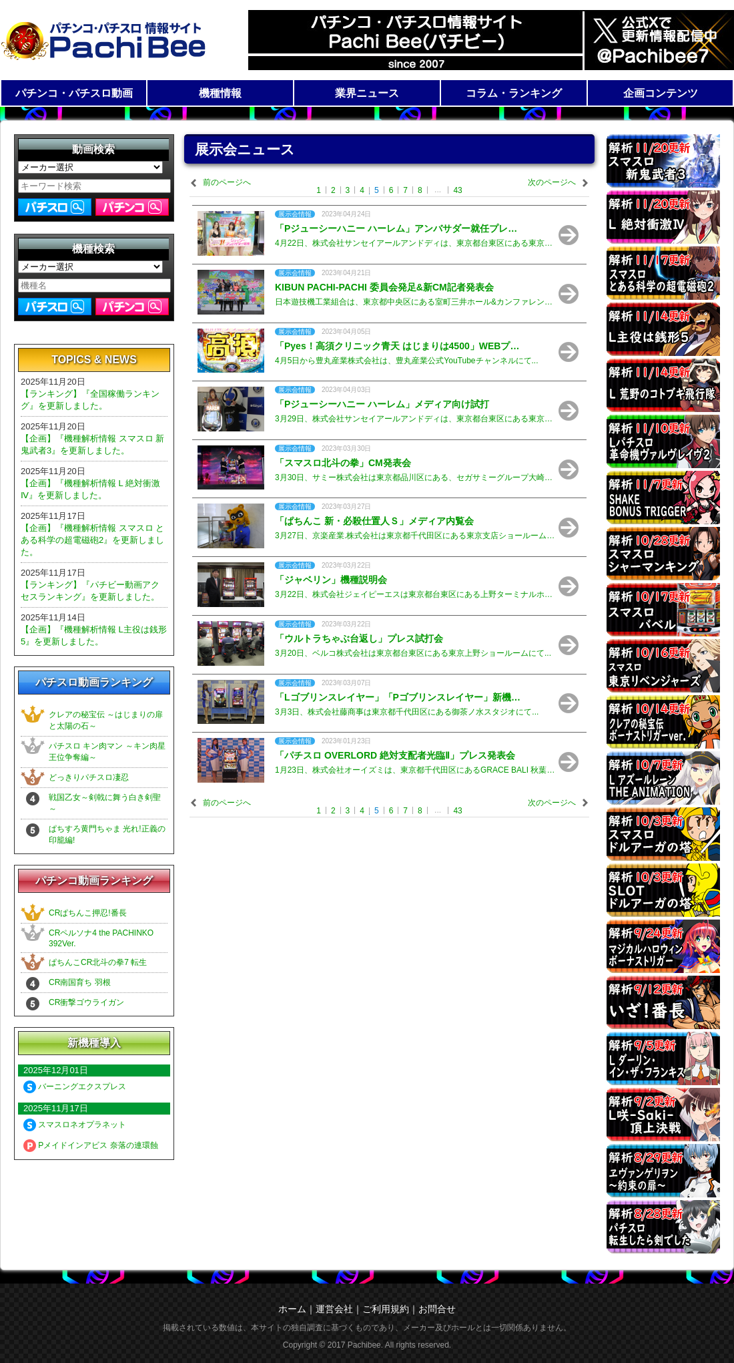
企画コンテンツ (660, 93)
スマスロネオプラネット (74, 1124)
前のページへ (227, 182)
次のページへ (552, 182)
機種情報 (220, 93)
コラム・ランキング (514, 93)
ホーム (292, 1309)
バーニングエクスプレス (74, 1086)
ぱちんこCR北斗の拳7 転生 (98, 962)
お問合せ (437, 1309)
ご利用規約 (385, 1309)
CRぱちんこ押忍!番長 (88, 913)
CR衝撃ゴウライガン (86, 1002)
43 (457, 190)
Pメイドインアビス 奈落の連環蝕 (90, 1145)
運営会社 (334, 1309)
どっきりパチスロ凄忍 (89, 777)
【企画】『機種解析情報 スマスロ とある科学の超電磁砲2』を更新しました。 (92, 540)
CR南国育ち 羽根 (80, 982)
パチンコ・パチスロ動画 (74, 93)
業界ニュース (367, 93)
